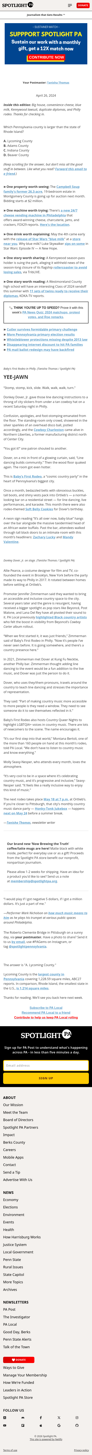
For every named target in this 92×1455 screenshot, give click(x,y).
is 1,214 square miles (32, 988)
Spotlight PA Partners (20, 1127)
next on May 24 (15, 813)
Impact (9, 1135)
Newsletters (16, 1302)
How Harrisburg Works (22, 1237)
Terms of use (10, 1450)
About (9, 1097)
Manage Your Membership (25, 1375)
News (8, 1192)
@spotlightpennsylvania (27, 946)
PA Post (9, 1309)
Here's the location (54, 224)
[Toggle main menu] (70, 5)
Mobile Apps (13, 1157)
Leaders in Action (17, 1390)
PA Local (10, 1324)
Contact (9, 1165)
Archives (10, 1289)
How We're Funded (18, 1382)
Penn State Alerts (17, 1339)
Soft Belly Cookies (39, 509)
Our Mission (13, 1105)
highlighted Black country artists (61, 617)
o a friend (46, 1012)
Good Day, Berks (16, 1332)
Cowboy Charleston (49, 430)
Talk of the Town (16, 1347)
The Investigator (16, 1317)
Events (8, 1222)
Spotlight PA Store (18, 1397)
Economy (10, 1200)
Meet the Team (15, 1112)
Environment (13, 1214)
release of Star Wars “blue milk (40, 239)
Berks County (14, 1142)
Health (8, 1229)
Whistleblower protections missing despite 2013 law (47, 339)
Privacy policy (81, 1450)
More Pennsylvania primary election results (41, 334)
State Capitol (13, 1274)
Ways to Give (13, 1367)
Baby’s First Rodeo (27, 476)
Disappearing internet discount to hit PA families (45, 344)
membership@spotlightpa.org (34, 881)
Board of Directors (18, 1120)
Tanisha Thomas (58, 82)
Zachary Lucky (44, 537)
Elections (10, 1207)
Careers (9, 1150)
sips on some (75, 244)
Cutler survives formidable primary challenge (42, 329)
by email (18, 942)
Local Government (18, 1252)
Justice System (15, 1244)
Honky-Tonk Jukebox (51, 808)
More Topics (13, 1282)
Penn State (12, 1259)
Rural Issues (13, 1267)
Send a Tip (11, 1172)
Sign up (46, 1078)
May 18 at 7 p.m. (56, 799)
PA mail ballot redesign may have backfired (40, 350)
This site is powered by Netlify (46, 1439)
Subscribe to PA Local (45, 1007)
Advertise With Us (17, 1179)
